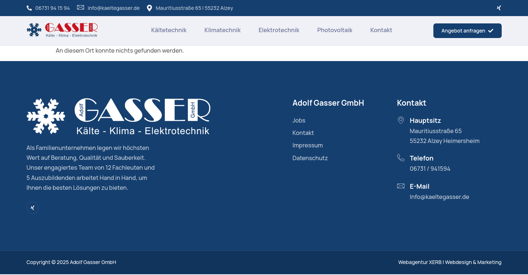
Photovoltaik (334, 30)
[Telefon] (400, 158)
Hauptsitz (425, 121)
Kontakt (381, 30)
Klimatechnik (222, 30)
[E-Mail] (400, 186)
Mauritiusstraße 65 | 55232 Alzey (190, 7)
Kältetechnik (168, 30)
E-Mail (420, 186)
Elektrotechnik (278, 30)
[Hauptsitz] (400, 120)
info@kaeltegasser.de (108, 8)
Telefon (422, 158)
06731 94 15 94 (48, 7)
